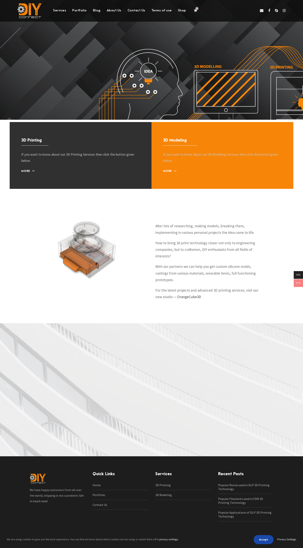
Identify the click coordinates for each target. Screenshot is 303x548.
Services (59, 10)
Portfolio (79, 10)
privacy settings (168, 539)
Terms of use (162, 10)
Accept (263, 539)
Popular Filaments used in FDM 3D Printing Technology (240, 501)
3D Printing (163, 485)
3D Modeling (163, 495)
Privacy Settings (286, 539)
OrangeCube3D (189, 296)
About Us (114, 10)
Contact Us (136, 10)
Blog (96, 10)
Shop (182, 10)
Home (97, 485)
